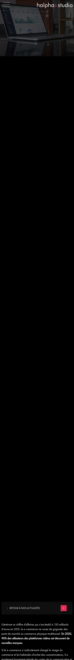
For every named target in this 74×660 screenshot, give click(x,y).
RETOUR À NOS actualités (23, 608)
